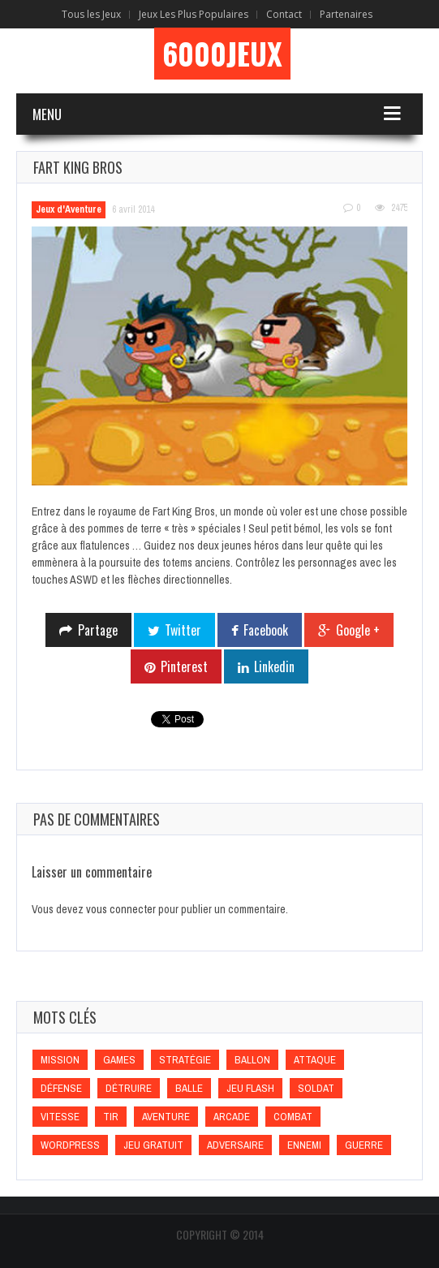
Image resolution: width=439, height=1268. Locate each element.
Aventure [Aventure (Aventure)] (166, 1117)
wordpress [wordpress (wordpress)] (70, 1145)
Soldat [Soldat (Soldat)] (316, 1088)
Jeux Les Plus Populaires (193, 14)
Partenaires (346, 14)
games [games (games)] (119, 1060)
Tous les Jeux (91, 14)
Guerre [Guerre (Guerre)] (364, 1145)
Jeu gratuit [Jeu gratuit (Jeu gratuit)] (153, 1145)
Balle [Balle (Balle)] (189, 1088)
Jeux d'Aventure (68, 209)
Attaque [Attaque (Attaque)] (315, 1060)
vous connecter (121, 909)
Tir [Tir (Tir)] (110, 1117)
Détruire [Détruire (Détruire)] (128, 1088)
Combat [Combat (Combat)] (292, 1117)
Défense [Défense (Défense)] (61, 1088)
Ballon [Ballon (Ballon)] (252, 1060)
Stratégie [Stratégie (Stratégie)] (185, 1060)
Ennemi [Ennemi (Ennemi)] (304, 1145)
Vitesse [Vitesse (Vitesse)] (60, 1117)
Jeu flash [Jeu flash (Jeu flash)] (250, 1088)
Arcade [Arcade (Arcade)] (231, 1117)
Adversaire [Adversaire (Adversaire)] (235, 1145)
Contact (284, 14)
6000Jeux (222, 53)
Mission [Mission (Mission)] (60, 1060)
